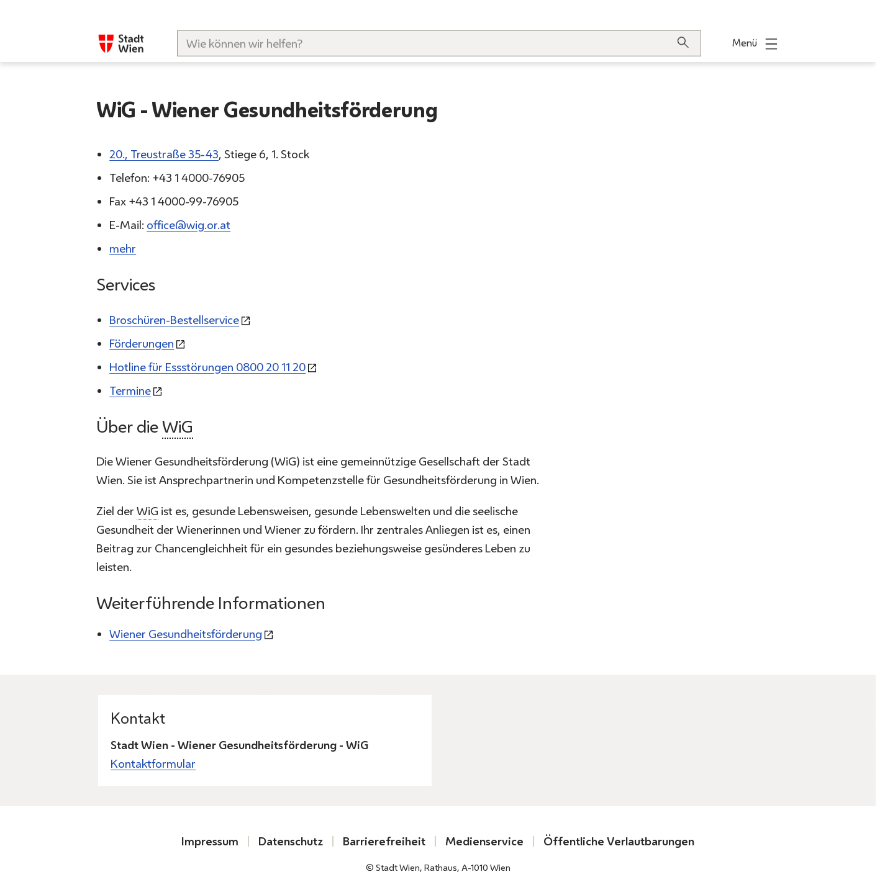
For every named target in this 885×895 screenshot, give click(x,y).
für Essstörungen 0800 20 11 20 (207, 367)
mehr (122, 249)
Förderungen (141, 343)
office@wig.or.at (188, 225)
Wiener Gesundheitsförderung (185, 634)
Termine (130, 390)
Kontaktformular (153, 763)
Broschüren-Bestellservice (174, 320)
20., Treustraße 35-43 (164, 154)
